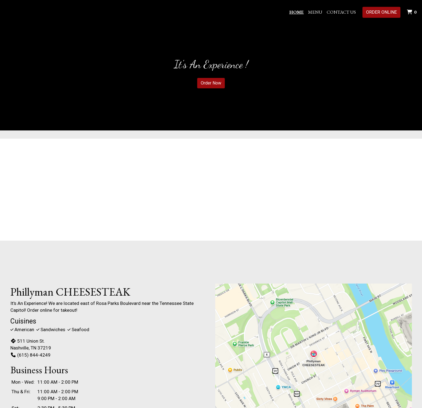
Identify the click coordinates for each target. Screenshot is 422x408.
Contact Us (341, 12)
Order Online (381, 12)
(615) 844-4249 (30, 355)
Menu (315, 12)
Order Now (211, 83)
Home (296, 12)
